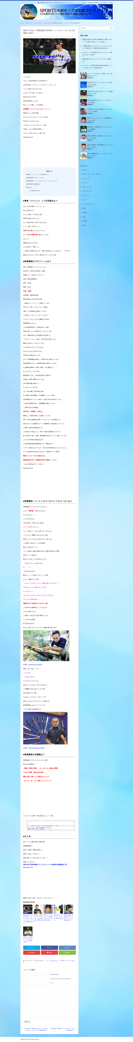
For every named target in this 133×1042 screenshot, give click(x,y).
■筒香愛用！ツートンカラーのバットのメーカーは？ (42, 181)
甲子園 (85, 221)
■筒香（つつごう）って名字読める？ (37, 174)
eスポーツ (86, 170)
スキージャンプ (87, 187)
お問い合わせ (66, 2)
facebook (97, 2)
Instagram (84, 2)
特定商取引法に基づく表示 (46, 2)
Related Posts (34, 190)
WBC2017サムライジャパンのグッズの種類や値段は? (58, 917)
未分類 (85, 212)
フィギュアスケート (89, 204)
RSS (111, 2)
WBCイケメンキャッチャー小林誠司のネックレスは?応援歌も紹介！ (48, 917)
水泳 (84, 217)
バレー (85, 199)
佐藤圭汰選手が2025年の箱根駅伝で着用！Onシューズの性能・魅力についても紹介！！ (97, 40)
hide (51, 171)
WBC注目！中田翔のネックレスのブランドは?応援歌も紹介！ (27, 939)
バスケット (86, 195)
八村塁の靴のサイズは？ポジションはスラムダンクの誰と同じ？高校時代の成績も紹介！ (97, 47)
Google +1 (105, 2)
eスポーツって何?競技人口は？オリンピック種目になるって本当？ (97, 53)
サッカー (85, 182)
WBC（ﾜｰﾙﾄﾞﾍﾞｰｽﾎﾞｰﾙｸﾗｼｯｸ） (92, 174)
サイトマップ (76, 2)
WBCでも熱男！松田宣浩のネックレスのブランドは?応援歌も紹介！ (68, 917)
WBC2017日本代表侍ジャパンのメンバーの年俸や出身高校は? (44, 864)
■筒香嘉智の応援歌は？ (33, 184)
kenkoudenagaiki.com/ (35, 748)
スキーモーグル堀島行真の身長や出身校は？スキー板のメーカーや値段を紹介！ (97, 66)
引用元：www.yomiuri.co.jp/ (31, 664)
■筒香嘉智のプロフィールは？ (35, 177)
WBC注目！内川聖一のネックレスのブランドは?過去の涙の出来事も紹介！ (38, 918)
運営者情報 (58, 2)
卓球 (84, 208)
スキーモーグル (87, 191)
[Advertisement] (37, 152)
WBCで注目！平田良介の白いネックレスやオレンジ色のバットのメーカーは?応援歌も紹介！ (27, 919)
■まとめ (29, 187)
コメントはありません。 (53, 960)
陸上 (84, 225)
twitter (91, 2)
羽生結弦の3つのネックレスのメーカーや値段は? (97, 60)
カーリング (86, 178)
